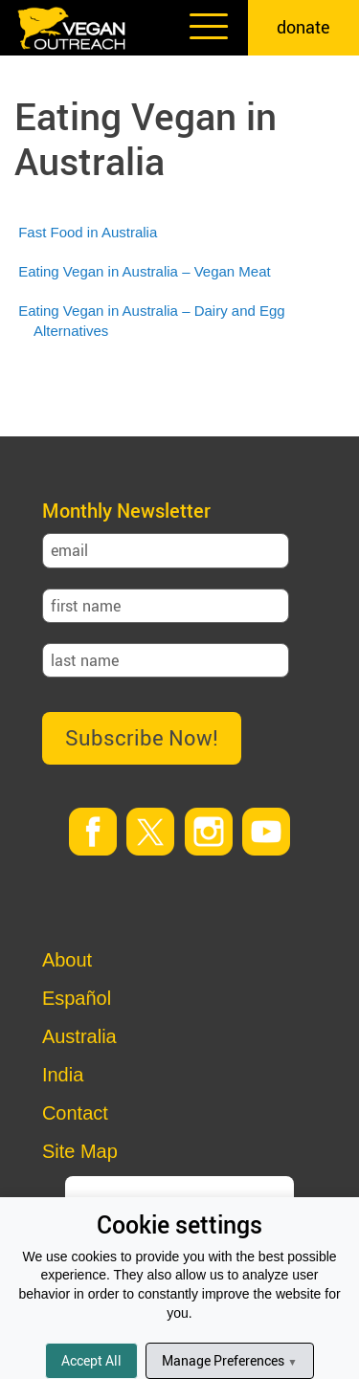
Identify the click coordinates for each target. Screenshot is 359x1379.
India (62, 1074)
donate (303, 26)
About (67, 959)
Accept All (91, 1360)
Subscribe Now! (141, 737)
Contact (75, 1112)
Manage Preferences (229, 1360)
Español (76, 998)
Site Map (80, 1151)
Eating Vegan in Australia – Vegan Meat (144, 271)
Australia (79, 1036)
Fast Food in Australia (87, 232)
